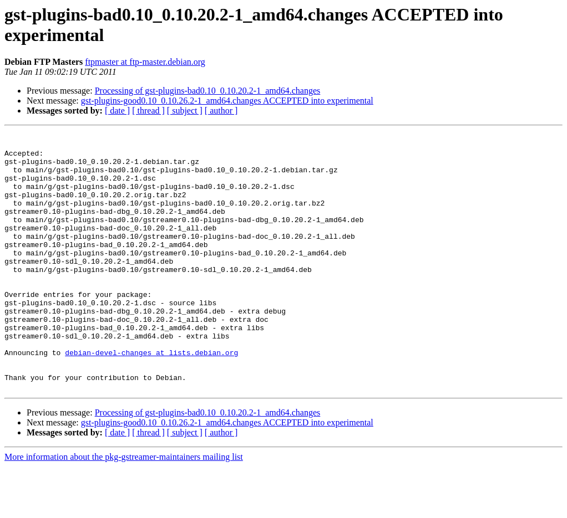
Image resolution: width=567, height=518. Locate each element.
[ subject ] (184, 110)
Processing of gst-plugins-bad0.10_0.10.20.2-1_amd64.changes (208, 90)
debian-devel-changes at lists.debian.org (151, 397)
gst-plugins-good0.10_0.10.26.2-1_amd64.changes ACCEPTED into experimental (227, 100)
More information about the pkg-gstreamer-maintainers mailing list (123, 508)
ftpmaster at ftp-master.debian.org (145, 61)
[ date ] (117, 110)
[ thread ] (148, 110)
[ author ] (221, 110)
